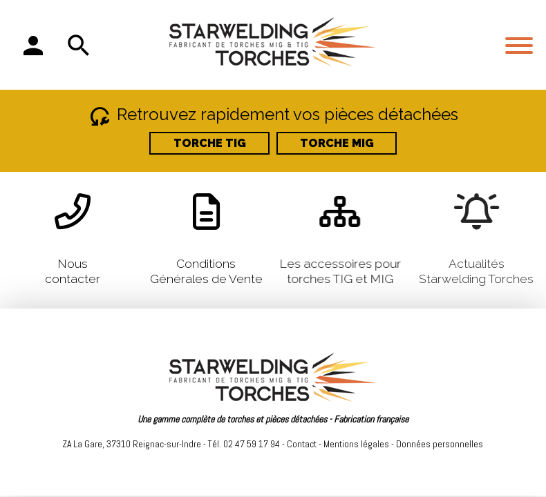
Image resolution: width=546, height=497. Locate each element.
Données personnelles (439, 444)
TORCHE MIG (337, 143)
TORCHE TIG (209, 143)
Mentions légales (356, 444)
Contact (302, 444)
